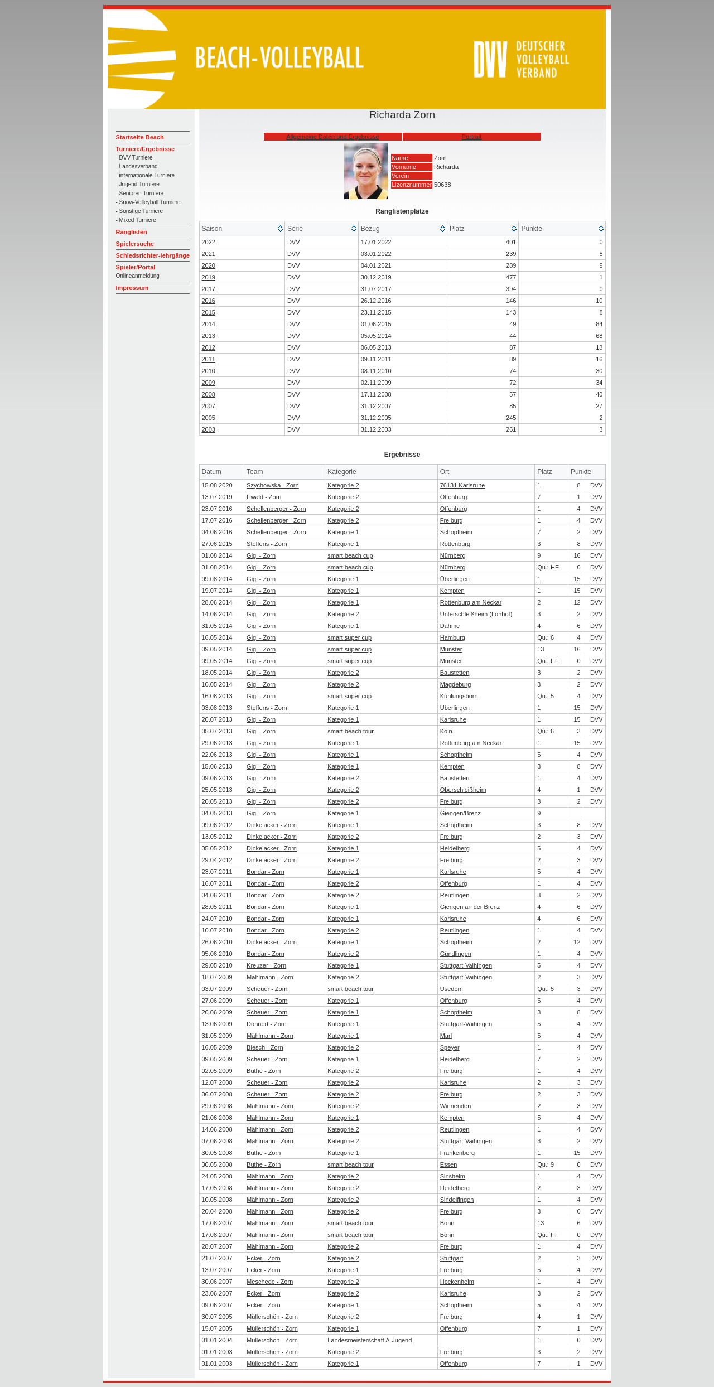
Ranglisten (131, 232)
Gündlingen (455, 953)
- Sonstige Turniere (139, 211)
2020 (208, 265)
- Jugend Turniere (138, 184)
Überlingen (455, 579)
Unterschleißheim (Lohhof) (476, 614)
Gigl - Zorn (261, 555)
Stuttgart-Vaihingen (466, 965)
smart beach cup (350, 555)
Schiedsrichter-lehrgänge (153, 255)
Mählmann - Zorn (270, 977)
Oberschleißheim (463, 789)
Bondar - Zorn (265, 871)
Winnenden (455, 1106)
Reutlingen (455, 895)
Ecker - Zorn (264, 1258)
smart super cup (349, 637)
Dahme (450, 625)
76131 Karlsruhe (462, 485)
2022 (208, 242)
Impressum (132, 287)
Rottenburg (455, 543)
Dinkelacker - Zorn (272, 824)
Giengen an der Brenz (470, 906)
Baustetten (455, 672)
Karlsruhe (453, 719)
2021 (208, 253)
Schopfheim (456, 532)
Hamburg (452, 637)
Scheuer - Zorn (267, 988)
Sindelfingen (457, 1199)
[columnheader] (242, 228)
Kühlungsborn (459, 696)
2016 (208, 300)
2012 (208, 347)
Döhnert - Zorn (267, 1024)
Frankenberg (457, 1152)
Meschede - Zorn (270, 1281)
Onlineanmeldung (138, 276)
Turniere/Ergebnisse (145, 149)
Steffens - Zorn (267, 543)
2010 (208, 371)
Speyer (450, 1047)
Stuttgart (452, 1258)
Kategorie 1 (343, 532)
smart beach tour (350, 731)
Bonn (447, 1223)
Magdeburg (455, 684)
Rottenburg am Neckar (471, 602)
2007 (208, 406)
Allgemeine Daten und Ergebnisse (332, 136)
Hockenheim (457, 1281)
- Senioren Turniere (140, 193)
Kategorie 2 (343, 485)
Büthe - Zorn (264, 1070)
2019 (208, 277)
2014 (208, 324)
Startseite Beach (140, 137)
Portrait (471, 136)
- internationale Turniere (145, 175)
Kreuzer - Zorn (266, 965)
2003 (208, 429)
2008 (208, 394)
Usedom (451, 988)
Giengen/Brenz (460, 813)
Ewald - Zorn (264, 497)
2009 (208, 382)
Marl (446, 1035)
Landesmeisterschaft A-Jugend (369, 1340)
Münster (451, 649)
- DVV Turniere (134, 157)
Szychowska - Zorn (273, 485)
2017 (208, 289)
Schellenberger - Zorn (276, 508)
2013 (208, 335)
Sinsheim (452, 1176)
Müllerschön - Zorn (272, 1316)
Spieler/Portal (136, 267)
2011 (208, 359)
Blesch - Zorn (265, 1047)
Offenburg (453, 497)
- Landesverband (137, 166)
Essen (448, 1164)
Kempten (452, 590)
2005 (208, 417)
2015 (208, 312)
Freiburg (451, 520)
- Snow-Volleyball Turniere (148, 202)
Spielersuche (135, 243)
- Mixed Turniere (136, 220)
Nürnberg (453, 555)
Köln (446, 731)
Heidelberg (455, 848)
